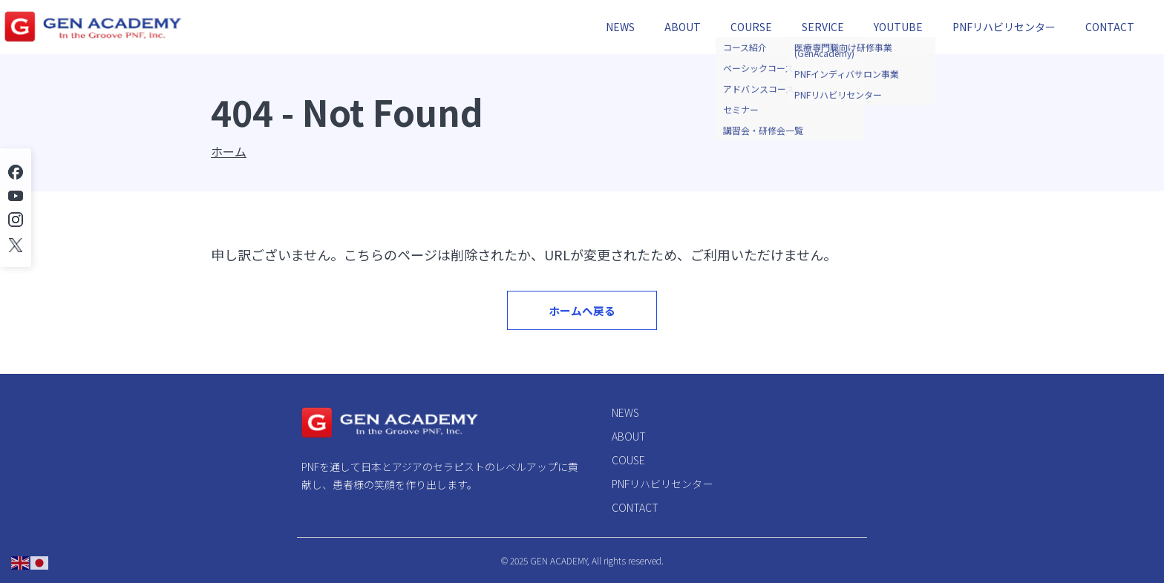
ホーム (228, 151)
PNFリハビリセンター (1004, 26)
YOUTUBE (898, 26)
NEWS (620, 26)
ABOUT (682, 26)
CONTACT (1109, 26)
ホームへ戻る (582, 319)
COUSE (628, 459)
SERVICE (823, 26)
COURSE (751, 26)
